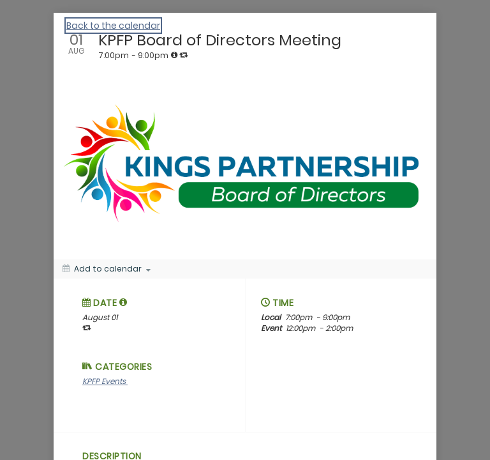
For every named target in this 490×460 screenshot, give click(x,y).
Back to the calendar (113, 25)
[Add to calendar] (107, 269)
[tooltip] (174, 55)
